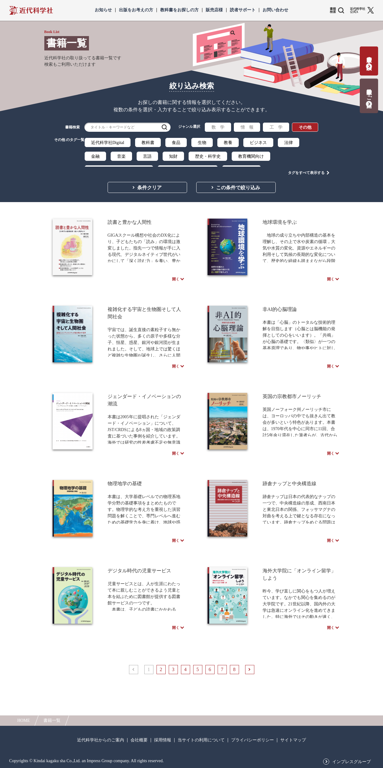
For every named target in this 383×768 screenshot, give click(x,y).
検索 (164, 127)
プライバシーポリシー (252, 740)
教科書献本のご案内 (369, 92)
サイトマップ (293, 740)
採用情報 (162, 740)
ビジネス (258, 142)
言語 (147, 156)
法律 (288, 142)
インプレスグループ (351, 762)
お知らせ (103, 10)
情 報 (247, 127)
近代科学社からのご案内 (100, 740)
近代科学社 (31, 10)
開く (175, 277)
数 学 (218, 127)
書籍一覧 (52, 720)
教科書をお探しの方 (179, 10)
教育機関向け (251, 156)
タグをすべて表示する (306, 168)
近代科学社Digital (107, 142)
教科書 (148, 142)
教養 (228, 142)
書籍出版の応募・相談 (369, 57)
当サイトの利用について (201, 740)
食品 (176, 142)
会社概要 (139, 740)
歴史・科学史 (208, 156)
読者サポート (243, 10)
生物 (202, 142)
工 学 (276, 127)
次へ (249, 701)
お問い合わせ (275, 10)
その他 (305, 127)
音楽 (121, 156)
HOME (23, 720)
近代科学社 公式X (357, 10)
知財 (173, 156)
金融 (95, 156)
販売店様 (214, 10)
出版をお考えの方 (136, 10)
